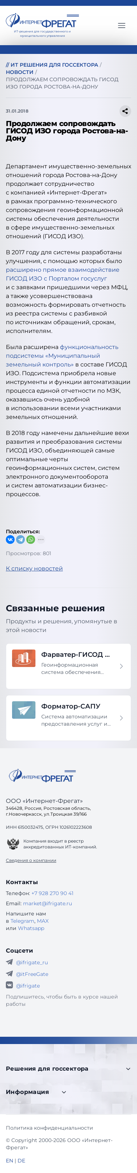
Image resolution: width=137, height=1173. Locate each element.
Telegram (22, 921)
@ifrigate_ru (32, 962)
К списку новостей (34, 568)
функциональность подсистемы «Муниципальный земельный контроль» (62, 356)
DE (21, 1160)
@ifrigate (28, 985)
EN (9, 1160)
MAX (43, 921)
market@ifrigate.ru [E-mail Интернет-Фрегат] (47, 903)
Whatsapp (31, 928)
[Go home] (42, 775)
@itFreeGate (32, 974)
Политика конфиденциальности (49, 1128)
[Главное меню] (121, 25)
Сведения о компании (31, 860)
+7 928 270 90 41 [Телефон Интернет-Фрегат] (52, 893)
